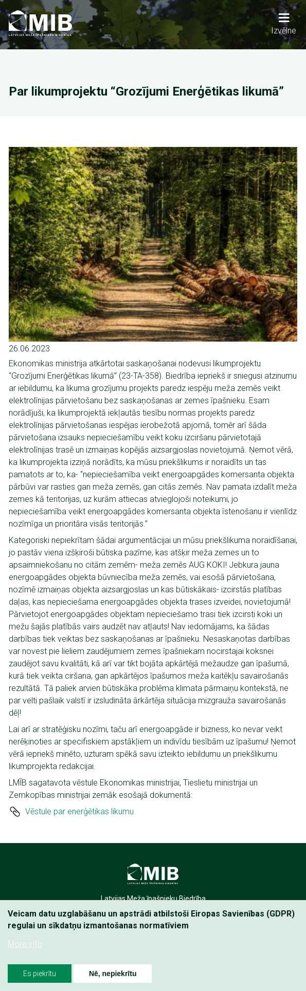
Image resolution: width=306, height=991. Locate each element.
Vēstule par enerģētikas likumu (79, 811)
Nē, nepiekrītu (113, 973)
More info (25, 944)
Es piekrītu (39, 973)
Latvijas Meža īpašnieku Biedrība (153, 898)
